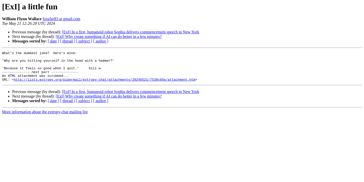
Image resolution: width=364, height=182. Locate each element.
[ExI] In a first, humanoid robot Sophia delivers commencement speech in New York (130, 32)
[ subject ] (84, 41)
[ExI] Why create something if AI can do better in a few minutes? (109, 36)
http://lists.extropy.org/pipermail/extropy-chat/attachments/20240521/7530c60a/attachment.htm (104, 85)
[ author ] (100, 41)
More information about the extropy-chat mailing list (45, 118)
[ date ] (53, 41)
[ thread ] (67, 41)
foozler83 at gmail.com (61, 19)
